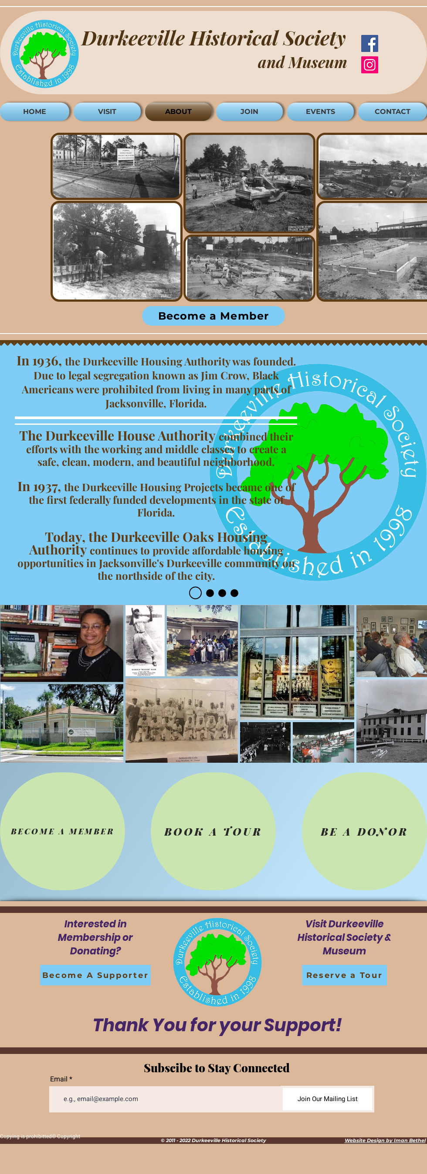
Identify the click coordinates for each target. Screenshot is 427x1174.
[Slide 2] (210, 593)
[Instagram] (369, 64)
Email (59, 1079)
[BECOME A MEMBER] (62, 831)
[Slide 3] (222, 593)
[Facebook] (369, 43)
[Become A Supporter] (95, 975)
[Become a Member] (213, 316)
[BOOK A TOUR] (213, 831)
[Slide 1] (195, 593)
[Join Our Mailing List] (327, 1099)
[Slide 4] (234, 593)
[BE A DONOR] (364, 831)
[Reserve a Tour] (344, 975)
